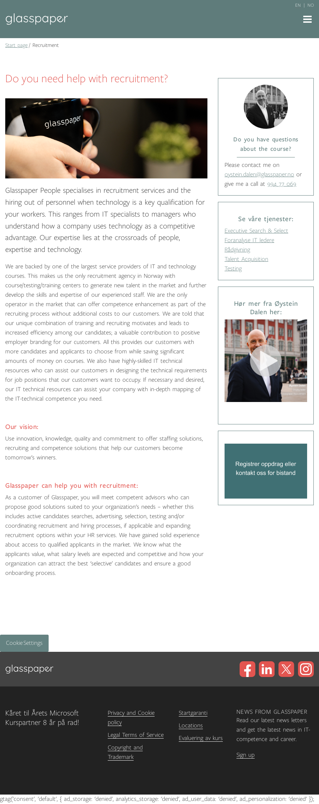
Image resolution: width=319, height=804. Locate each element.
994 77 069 (281, 184)
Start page (16, 45)
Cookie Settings (24, 643)
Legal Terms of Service (136, 735)
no (310, 5)
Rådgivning (237, 250)
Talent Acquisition (246, 259)
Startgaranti (193, 713)
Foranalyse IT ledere (249, 240)
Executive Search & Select (256, 231)
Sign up (245, 755)
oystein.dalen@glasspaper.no (259, 174)
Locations (191, 725)
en (298, 5)
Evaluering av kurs (201, 738)
